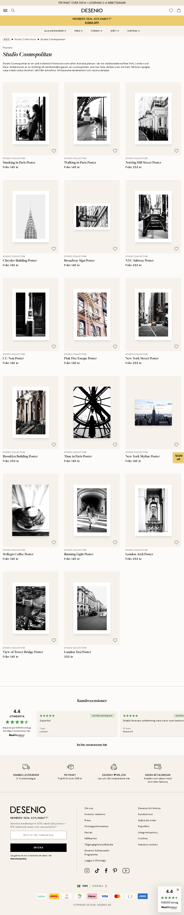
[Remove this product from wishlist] (54, 150)
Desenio (102, 904)
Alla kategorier (55, 30)
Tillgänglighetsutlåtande (99, 844)
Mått (115, 30)
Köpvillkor (144, 826)
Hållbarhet (91, 838)
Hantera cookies (148, 844)
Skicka (38, 847)
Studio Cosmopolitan (53, 39)
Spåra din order (147, 820)
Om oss (89, 808)
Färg (79, 30)
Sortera (133, 30)
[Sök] (13, 10)
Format (96, 30)
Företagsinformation (97, 826)
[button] (169, 899)
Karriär (89, 832)
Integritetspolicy (148, 832)
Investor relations (95, 814)
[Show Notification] (178, 457)
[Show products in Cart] (179, 10)
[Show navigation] (5, 10)
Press (88, 820)
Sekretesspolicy (18, 858)
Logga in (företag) (95, 860)
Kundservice (145, 814)
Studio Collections (25, 39)
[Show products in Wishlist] (171, 10)
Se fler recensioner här (92, 744)
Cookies (143, 838)
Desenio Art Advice (149, 808)
